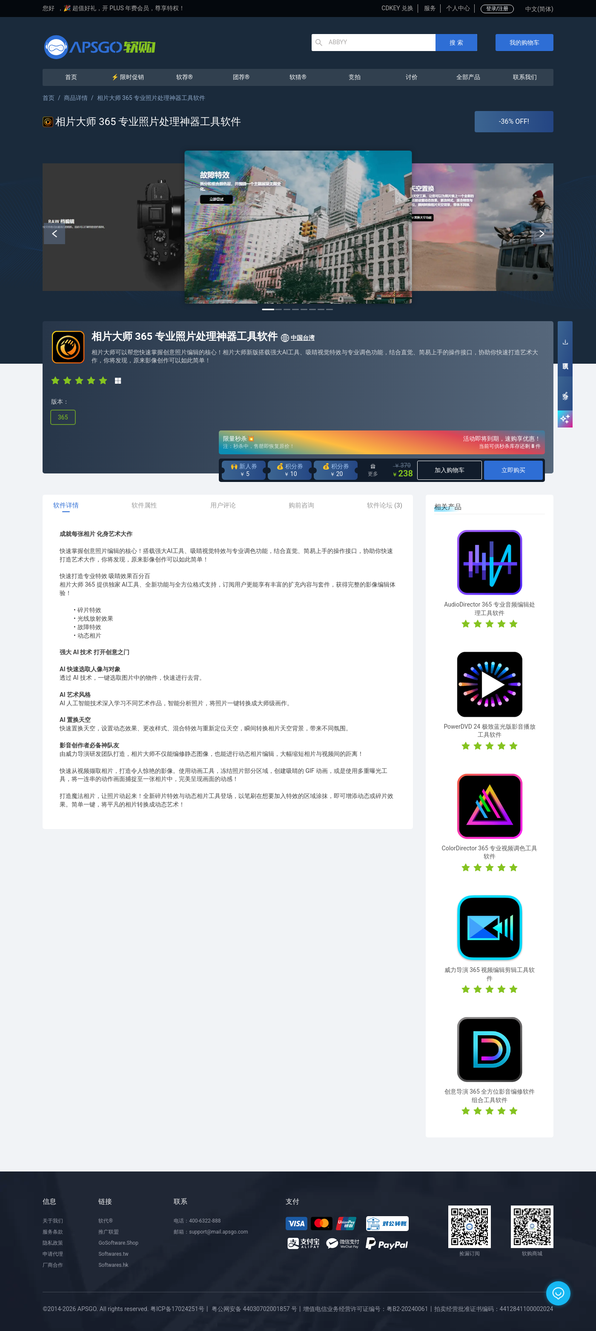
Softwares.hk (113, 1265)
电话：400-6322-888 (197, 1221)
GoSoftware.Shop (118, 1243)
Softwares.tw (113, 1254)
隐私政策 (53, 1243)
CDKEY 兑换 (397, 8)
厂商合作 (53, 1265)
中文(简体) (539, 9)
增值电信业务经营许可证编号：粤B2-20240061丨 (368, 1308)
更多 (373, 470)
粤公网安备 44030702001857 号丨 (257, 1308)
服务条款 (53, 1232)
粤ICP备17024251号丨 (180, 1308)
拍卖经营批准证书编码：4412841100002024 (493, 1308)
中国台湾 (297, 338)
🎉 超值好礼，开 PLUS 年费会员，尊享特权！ (124, 8)
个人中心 (458, 8)
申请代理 (53, 1254)
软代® (105, 1221)
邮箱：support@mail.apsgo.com (211, 1232)
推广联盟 (108, 1232)
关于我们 (53, 1221)
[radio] (55, 379)
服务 (430, 8)
